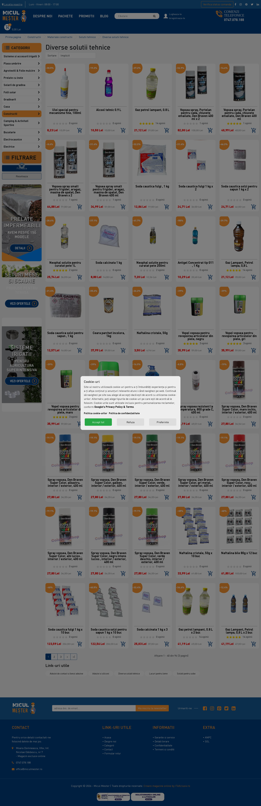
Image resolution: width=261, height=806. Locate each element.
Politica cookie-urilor (95, 413)
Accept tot (98, 422)
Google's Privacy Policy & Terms (114, 406)
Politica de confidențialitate (124, 413)
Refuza (130, 422)
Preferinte (163, 422)
